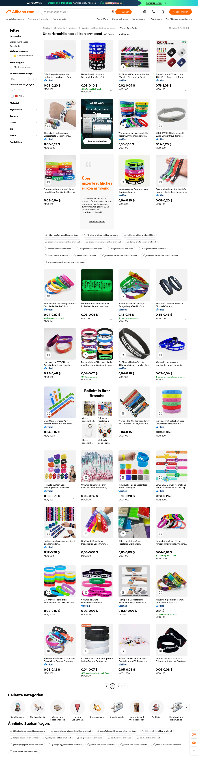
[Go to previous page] (106, 686)
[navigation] (23, 357)
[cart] (154, 12)
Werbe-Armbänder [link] (129, 28)
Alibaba (46, 28)
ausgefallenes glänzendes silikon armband (64, 262)
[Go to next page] (125, 686)
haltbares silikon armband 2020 (139, 235)
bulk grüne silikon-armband (152, 248)
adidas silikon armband (119, 738)
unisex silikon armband (56, 255)
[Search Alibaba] (76, 11)
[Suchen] (123, 11)
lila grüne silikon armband (58, 738)
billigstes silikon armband (89, 248)
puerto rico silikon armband (100, 744)
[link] (194, 735)
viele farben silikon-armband (167, 744)
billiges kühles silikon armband (157, 731)
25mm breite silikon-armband (141, 242)
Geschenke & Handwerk (65, 28)
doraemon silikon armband (58, 248)
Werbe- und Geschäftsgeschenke (98, 28)
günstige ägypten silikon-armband (26, 744)
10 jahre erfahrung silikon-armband (61, 235)
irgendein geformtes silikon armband (62, 242)
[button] (112, 12)
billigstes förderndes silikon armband (119, 255)
